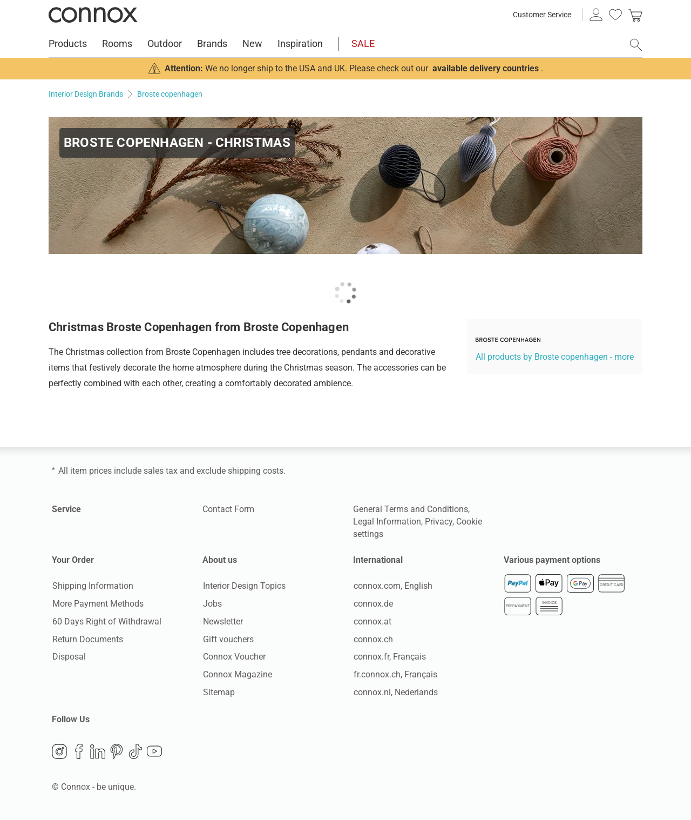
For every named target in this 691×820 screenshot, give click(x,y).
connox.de (372, 604)
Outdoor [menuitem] (164, 43)
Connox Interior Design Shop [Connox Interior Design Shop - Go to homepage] (93, 14)
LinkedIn (97, 752)
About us (219, 560)
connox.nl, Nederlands (395, 693)
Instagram (59, 752)
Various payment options (552, 560)
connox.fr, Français (389, 657)
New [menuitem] (252, 43)
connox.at (372, 621)
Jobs (211, 604)
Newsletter (222, 621)
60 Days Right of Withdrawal (106, 621)
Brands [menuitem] (212, 43)
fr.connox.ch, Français (395, 675)
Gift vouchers (227, 639)
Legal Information (387, 521)
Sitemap (218, 693)
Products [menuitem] (68, 43)
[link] (635, 14)
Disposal (68, 657)
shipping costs (255, 471)
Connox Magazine (237, 675)
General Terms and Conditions (410, 509)
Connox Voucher (233, 657)
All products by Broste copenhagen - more (555, 357)
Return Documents (87, 639)
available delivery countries (485, 68)
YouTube (154, 752)
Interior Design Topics (243, 586)
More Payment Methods (97, 604)
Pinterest (116, 752)
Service (66, 509)
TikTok (135, 752)
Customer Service (542, 14)
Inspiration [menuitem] (300, 43)
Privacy (438, 521)
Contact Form (228, 509)
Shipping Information (92, 586)
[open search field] (635, 45)
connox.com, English (392, 586)
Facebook (78, 752)
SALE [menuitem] (363, 43)
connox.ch (372, 639)
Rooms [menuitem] (117, 43)
